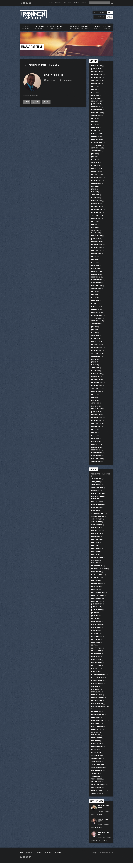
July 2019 (94, 291)
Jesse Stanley (96, 610)
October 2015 (96, 420)
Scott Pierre (96, 752)
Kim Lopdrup (96, 660)
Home (51, 3)
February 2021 (96, 236)
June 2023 (94, 157)
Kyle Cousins (96, 666)
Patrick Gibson (97, 695)
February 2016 (96, 409)
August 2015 (96, 426)
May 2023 (94, 160)
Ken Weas (94, 645)
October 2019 (96, 283)
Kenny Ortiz (96, 651)
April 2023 (95, 163)
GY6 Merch (75, 3)
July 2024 (94, 118)
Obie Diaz (94, 686)
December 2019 (96, 277)
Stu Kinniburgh (97, 770)
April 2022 (95, 195)
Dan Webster (96, 534)
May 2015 (94, 435)
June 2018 (94, 330)
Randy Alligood (97, 714)
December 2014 (96, 450)
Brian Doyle (95, 510)
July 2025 (94, 86)
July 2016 (94, 394)
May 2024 (94, 124)
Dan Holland (96, 531)
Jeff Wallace (96, 607)
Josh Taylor (96, 642)
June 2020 (94, 259)
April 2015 (95, 438)
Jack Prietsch (96, 601)
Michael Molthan (98, 680)
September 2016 (97, 388)
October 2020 (96, 248)
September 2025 (97, 80)
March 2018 (95, 338)
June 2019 (94, 294)
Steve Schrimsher (98, 767)
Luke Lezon (95, 671)
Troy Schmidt (96, 779)
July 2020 (94, 256)
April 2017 (95, 368)
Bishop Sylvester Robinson (98, 497)
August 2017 (96, 356)
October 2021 (96, 212)
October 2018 (96, 318)
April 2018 (95, 336)
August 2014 (96, 462)
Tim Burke (95, 773)
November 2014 (96, 453)
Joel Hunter (96, 627)
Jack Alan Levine (97, 598)
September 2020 (97, 250)
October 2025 (96, 77)
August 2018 (96, 324)
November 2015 (96, 418)
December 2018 (96, 312)
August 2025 (96, 83)
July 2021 (94, 221)
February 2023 (96, 168)
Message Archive (31, 46)
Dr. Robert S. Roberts (99, 569)
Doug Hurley (96, 563)
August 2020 (96, 253)
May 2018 (94, 333)
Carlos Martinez (97, 513)
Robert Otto (96, 729)
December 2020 (96, 242)
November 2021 (96, 209)
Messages (29, 852)
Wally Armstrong (98, 785)
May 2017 (94, 365)
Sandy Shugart (97, 747)
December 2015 (96, 415)
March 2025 (95, 98)
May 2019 (94, 297)
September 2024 (97, 113)
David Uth (95, 554)
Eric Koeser (95, 580)
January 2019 (96, 309)
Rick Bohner (96, 723)
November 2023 (96, 142)
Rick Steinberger (97, 726)
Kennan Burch (96, 648)
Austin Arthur (97, 488)
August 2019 (96, 289)
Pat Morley (95, 689)
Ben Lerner (95, 490)
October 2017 (96, 350)
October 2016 (96, 385)
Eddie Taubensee (97, 575)
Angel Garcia (96, 485)
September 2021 (97, 215)
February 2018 (96, 341)
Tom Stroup (96, 776)
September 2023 (97, 148)
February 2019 (96, 306)
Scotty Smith (96, 755)
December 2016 (96, 379)
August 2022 (96, 183)
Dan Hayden (95, 528)
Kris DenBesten (97, 662)
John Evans (95, 633)
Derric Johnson (97, 557)
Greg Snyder (96, 589)
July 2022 (94, 186)
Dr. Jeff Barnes (97, 566)
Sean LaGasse (96, 758)
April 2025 (95, 95)
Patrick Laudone (97, 698)
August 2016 (96, 391)
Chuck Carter (96, 525)
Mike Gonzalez (97, 683)
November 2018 (96, 315)
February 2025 (96, 101)
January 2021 (96, 239)
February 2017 (96, 374)
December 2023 (96, 139)
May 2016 (94, 400)
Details (26, 102)
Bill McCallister (97, 493)
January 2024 (96, 136)
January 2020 (96, 274)
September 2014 (97, 459)
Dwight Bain (96, 572)
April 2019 (95, 300)
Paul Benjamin (67, 80)
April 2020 (95, 265)
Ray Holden (95, 717)
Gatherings (58, 3)
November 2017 (96, 347)
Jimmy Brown (96, 621)
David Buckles (96, 539)
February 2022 (96, 201)
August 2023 (96, 151)
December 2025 (96, 72)
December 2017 (96, 344)
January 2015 (96, 447)
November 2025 (96, 75)
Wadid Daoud (96, 782)
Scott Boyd (95, 750)
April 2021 (95, 230)
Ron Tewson (96, 735)
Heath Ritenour (97, 595)
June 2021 (94, 224)
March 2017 (95, 371)
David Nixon (96, 548)
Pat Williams (96, 692)
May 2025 (94, 92)
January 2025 (96, 104)
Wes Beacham (96, 788)
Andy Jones (95, 482)
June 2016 (94, 397)
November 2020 (96, 245)
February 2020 (96, 271)
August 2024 (96, 116)
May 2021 (94, 227)
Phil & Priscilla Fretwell (101, 707)
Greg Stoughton (97, 592)
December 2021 (96, 206)
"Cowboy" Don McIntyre (100, 474)
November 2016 (96, 382)
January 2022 (96, 204)
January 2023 (96, 171)
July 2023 (94, 154)
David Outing (96, 551)
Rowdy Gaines (96, 738)
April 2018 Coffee (53, 75)
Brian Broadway (97, 504)
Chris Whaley (96, 519)
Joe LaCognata (97, 624)
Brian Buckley (96, 507)
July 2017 (94, 359)
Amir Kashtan (96, 479)
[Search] (99, 2)
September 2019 (97, 286)
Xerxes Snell (96, 793)
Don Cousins (96, 560)
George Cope (96, 586)
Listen (46, 102)
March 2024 (95, 130)
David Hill (95, 545)
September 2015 (97, 423)
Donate (83, 3)
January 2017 (96, 377)
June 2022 (94, 189)
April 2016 (95, 403)
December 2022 (96, 174)
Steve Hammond (97, 764)
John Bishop (96, 630)
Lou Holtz (95, 668)
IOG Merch (67, 3)
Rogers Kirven (96, 732)
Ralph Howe (96, 711)
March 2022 (95, 198)
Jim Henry (94, 616)
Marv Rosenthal (97, 677)
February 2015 (96, 444)
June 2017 (94, 362)
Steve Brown (96, 761)
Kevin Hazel (95, 657)
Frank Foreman (97, 583)
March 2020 (95, 268)
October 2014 (96, 456)
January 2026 (96, 69)
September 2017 (97, 353)
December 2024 (96, 107)
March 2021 (95, 233)
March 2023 (95, 165)
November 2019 (96, 280)
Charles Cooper (97, 516)
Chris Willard (96, 522)
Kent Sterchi (96, 654)
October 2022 (96, 180)
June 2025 (94, 89)
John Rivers (95, 639)
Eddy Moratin (96, 578)
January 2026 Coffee (103, 820)
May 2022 (94, 192)
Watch (36, 102)
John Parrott (96, 636)
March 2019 (95, 303)
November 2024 (96, 110)
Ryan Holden (96, 744)
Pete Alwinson (97, 704)
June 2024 (94, 121)
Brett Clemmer (97, 501)
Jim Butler (95, 613)
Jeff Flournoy (96, 604)
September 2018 (97, 321)
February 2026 (96, 66)
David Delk (95, 542)
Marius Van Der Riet (98, 674)
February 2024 (96, 133)
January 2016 (96, 412)
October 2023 (96, 145)
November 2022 (96, 177)
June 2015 (94, 432)
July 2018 (94, 327)
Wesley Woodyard (98, 791)
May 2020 (94, 262)
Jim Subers (95, 619)
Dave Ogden (95, 536)
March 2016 (95, 406)
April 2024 (95, 127)
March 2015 (95, 441)
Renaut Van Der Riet (99, 720)
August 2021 (96, 218)
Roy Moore (95, 741)
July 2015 (94, 429)
